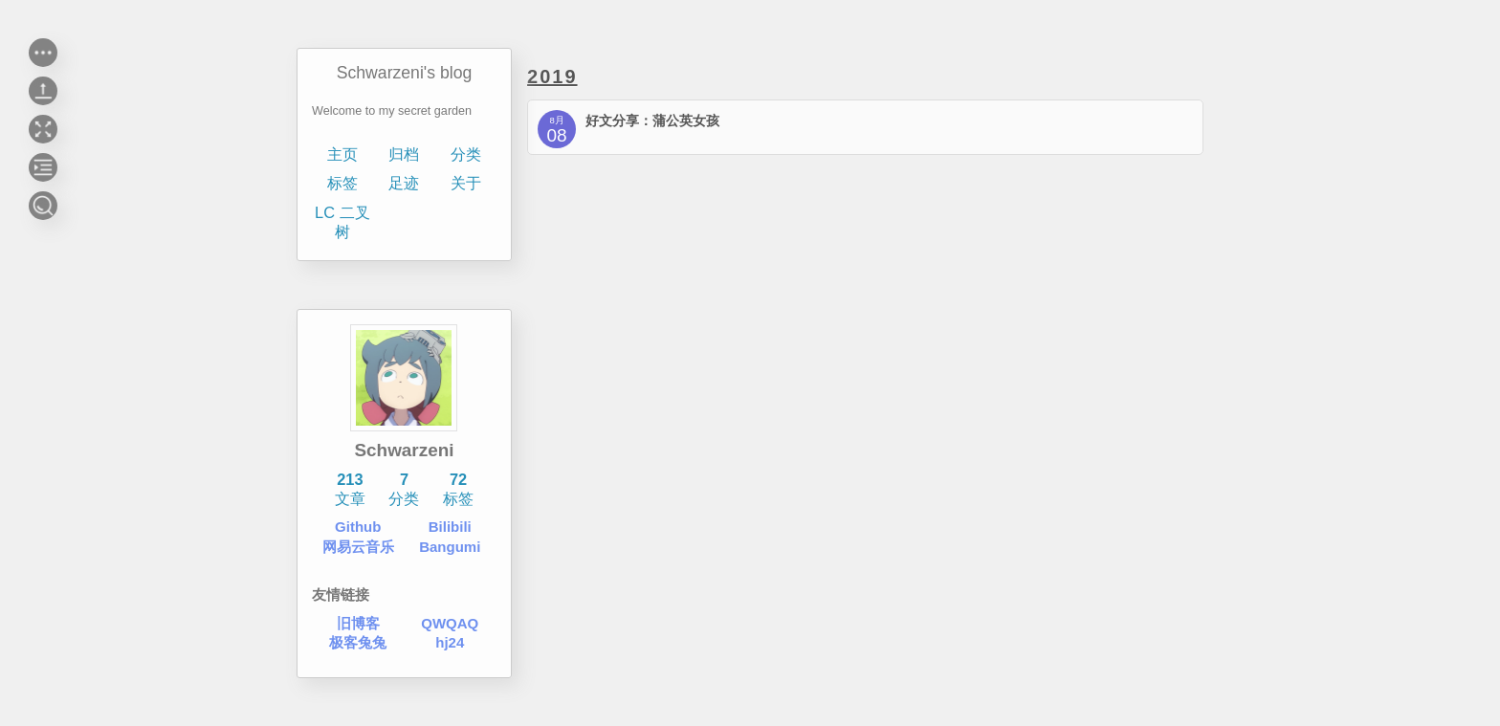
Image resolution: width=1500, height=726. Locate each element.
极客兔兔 (357, 642)
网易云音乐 (358, 547)
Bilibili (450, 526)
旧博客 (358, 623)
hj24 (450, 642)
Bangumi (450, 547)
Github (358, 526)
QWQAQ (450, 623)
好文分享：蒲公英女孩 (652, 120)
